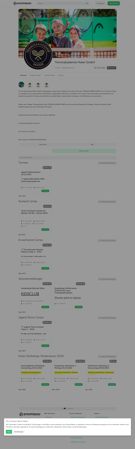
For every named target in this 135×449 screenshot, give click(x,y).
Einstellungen (19, 432)
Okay (9, 432)
